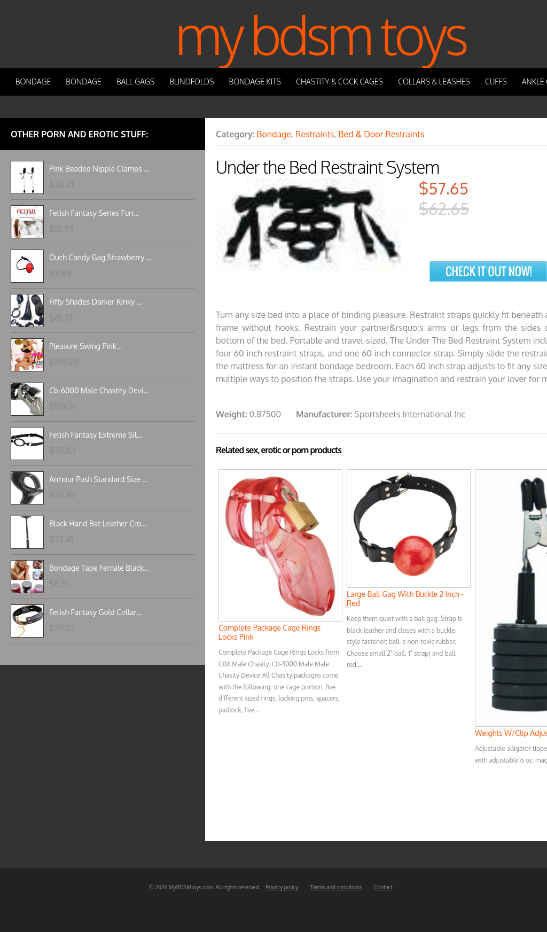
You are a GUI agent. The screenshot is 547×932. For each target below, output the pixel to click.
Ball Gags (135, 81)
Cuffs (496, 81)
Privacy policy (281, 887)
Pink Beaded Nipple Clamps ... (99, 168)
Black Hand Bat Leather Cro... (97, 523)
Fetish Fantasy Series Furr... (94, 213)
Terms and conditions (336, 887)
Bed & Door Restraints (381, 134)
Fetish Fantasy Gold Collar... (95, 612)
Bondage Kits (255, 81)
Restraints (314, 134)
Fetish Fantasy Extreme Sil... (95, 434)
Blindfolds (191, 81)
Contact (383, 887)
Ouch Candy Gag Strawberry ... (100, 257)
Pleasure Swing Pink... (85, 346)
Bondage (33, 81)
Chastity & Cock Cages (339, 81)
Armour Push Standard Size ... (98, 479)
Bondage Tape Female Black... (99, 567)
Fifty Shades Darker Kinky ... (95, 301)
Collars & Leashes (434, 81)
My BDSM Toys (320, 34)
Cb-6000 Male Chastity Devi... (99, 390)
